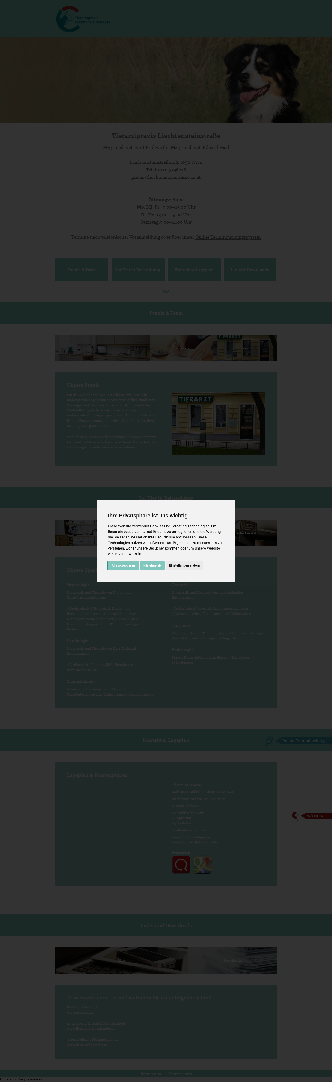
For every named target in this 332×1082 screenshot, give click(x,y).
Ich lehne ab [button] (152, 565)
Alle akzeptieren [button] (123, 565)
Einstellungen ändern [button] (184, 565)
